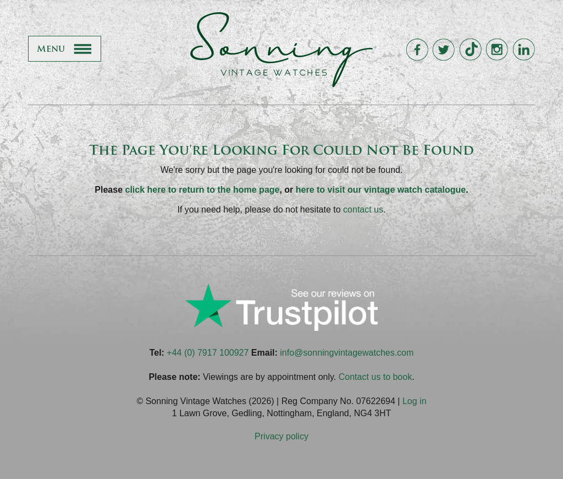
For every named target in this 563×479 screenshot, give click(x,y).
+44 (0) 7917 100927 (208, 352)
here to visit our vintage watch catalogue (381, 189)
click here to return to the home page (202, 189)
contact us (363, 209)
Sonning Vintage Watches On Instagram (496, 50)
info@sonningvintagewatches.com (346, 352)
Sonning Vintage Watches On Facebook (417, 50)
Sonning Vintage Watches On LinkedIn (523, 50)
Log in (414, 401)
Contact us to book (375, 377)
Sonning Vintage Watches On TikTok (470, 50)
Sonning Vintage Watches (281, 49)
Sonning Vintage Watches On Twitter (443, 50)
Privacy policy (281, 436)
